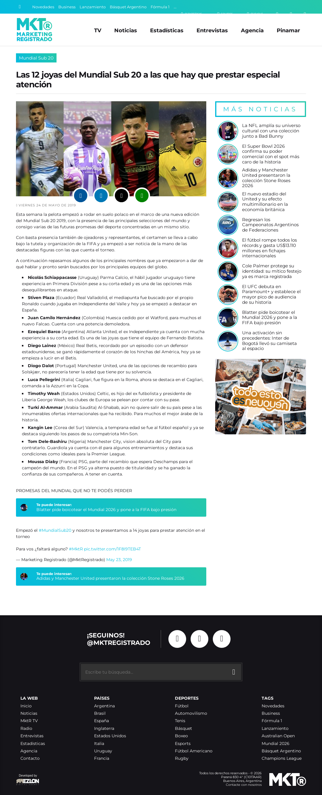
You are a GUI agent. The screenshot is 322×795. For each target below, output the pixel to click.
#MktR (76, 549)
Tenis (180, 721)
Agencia (252, 30)
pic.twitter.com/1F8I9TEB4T (112, 549)
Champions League (282, 758)
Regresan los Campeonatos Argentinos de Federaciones (270, 225)
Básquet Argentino (128, 7)
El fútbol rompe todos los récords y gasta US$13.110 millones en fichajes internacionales (269, 248)
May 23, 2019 (119, 559)
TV (97, 30)
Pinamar (288, 30)
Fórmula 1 (160, 7)
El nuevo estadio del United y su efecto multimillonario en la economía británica (265, 202)
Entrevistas (212, 30)
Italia (99, 743)
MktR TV (29, 721)
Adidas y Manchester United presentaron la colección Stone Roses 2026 (110, 578)
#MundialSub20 (55, 530)
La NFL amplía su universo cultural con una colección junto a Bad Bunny (271, 131)
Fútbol (182, 706)
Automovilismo (191, 713)
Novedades (43, 7)
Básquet (183, 728)
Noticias (125, 30)
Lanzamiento (93, 7)
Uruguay (103, 751)
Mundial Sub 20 (36, 58)
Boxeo (181, 736)
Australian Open (278, 736)
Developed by (28, 780)
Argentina (104, 706)
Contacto (30, 758)
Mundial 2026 (275, 743)
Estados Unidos (110, 736)
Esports (183, 743)
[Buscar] (20, 7)
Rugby (182, 758)
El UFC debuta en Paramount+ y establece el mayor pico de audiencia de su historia (271, 294)
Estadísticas (166, 30)
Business (66, 7)
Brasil (100, 713)
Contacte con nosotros (244, 785)
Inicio (26, 706)
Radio (26, 728)
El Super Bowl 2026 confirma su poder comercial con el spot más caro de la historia (270, 154)
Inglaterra (104, 728)
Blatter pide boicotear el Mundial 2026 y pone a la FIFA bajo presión (106, 509)
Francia (101, 758)
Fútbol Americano (193, 751)
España (101, 721)
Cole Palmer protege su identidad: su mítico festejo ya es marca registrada (271, 271)
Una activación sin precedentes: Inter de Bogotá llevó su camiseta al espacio (269, 340)
